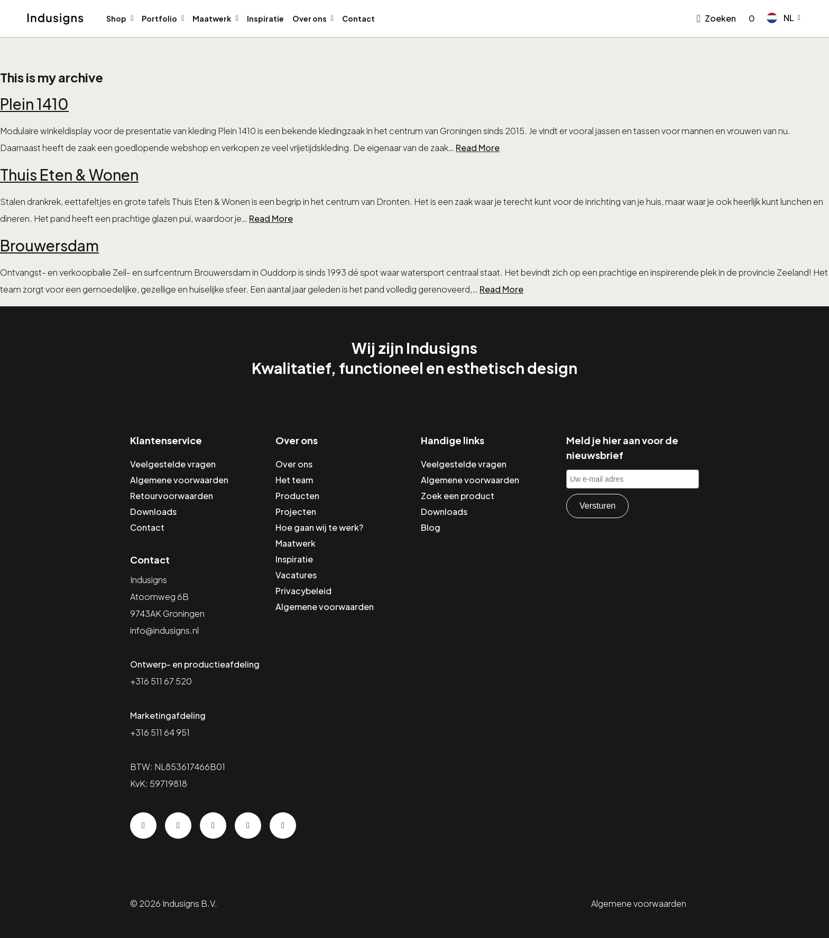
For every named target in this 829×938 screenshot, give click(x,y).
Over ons (309, 18)
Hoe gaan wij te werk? (319, 527)
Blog (430, 527)
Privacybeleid (303, 590)
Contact (358, 18)
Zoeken (720, 18)
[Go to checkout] (749, 18)
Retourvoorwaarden (171, 495)
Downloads (153, 511)
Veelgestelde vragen (173, 464)
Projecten (295, 511)
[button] (783, 18)
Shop (116, 18)
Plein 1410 (34, 104)
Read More (478, 147)
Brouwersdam (49, 245)
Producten (297, 495)
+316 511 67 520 (161, 681)
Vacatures (296, 574)
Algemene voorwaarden (179, 479)
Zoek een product (457, 495)
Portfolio (159, 18)
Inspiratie (265, 18)
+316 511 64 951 (160, 732)
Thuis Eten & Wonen (69, 174)
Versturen (597, 505)
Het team (294, 479)
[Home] (55, 19)
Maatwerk (211, 18)
